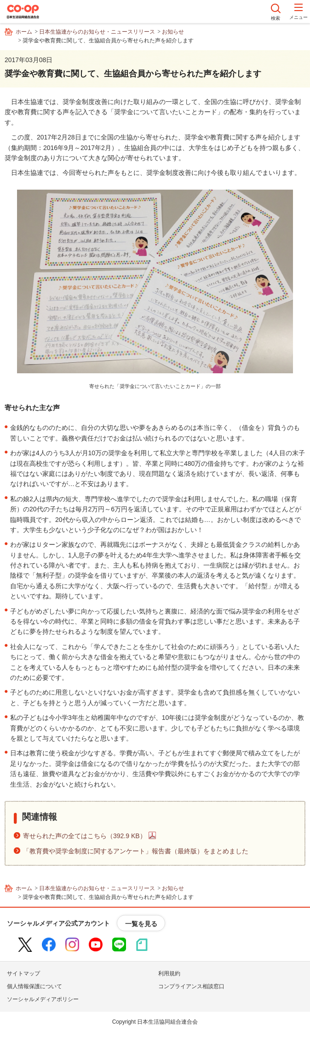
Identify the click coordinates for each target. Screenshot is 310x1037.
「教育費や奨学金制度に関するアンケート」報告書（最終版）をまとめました (135, 851)
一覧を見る (141, 923)
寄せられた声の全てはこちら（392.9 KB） (84, 836)
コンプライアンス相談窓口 (191, 986)
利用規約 (169, 973)
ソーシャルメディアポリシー (43, 999)
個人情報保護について (34, 986)
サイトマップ (23, 973)
